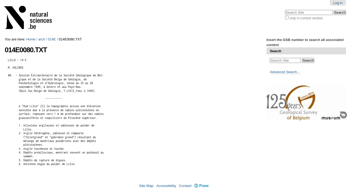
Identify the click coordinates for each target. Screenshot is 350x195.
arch (41, 39)
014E (52, 39)
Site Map (146, 186)
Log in (338, 3)
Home (30, 39)
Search (275, 51)
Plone (201, 186)
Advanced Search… (285, 72)
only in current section (306, 18)
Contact (185, 186)
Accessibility (166, 186)
